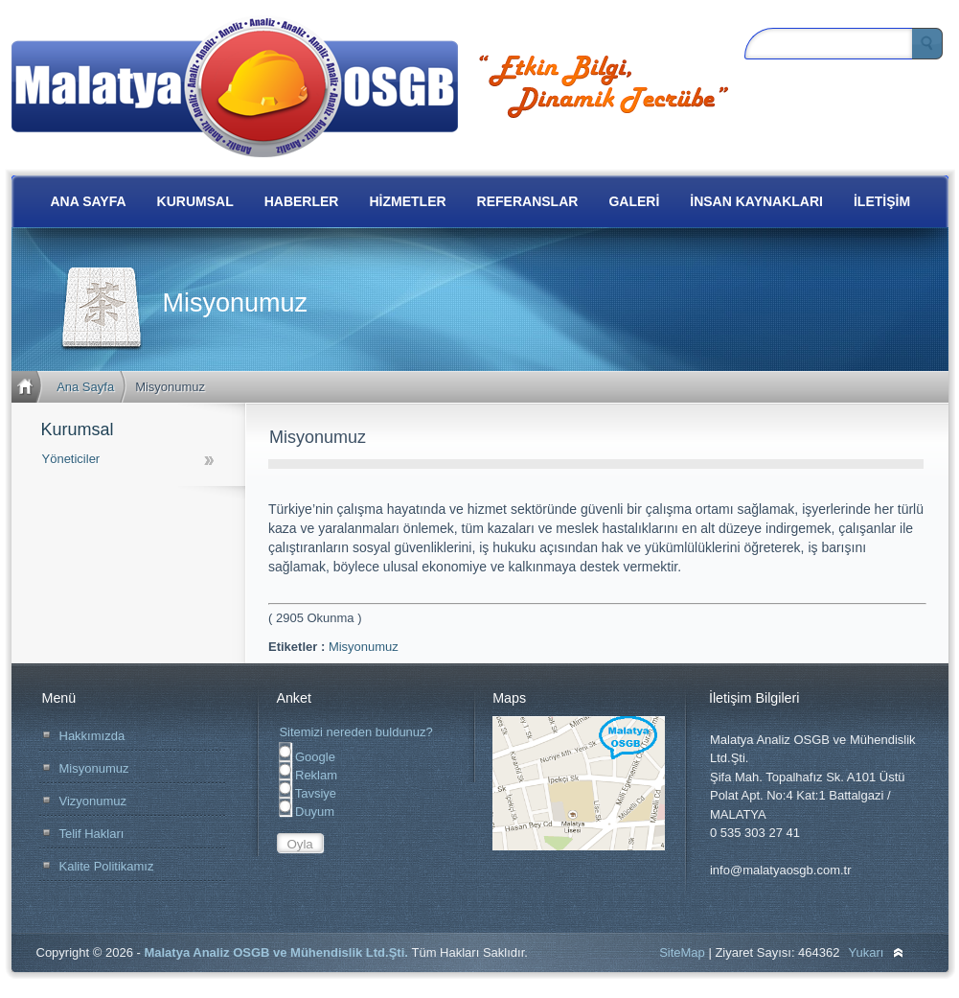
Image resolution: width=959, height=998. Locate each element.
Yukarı (866, 952)
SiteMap (682, 952)
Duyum (306, 811)
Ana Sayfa (85, 387)
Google (307, 757)
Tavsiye (307, 793)
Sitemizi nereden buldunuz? (355, 732)
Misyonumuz (364, 646)
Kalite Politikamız (106, 866)
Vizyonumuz (93, 801)
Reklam (308, 775)
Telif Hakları (92, 833)
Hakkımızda (92, 736)
